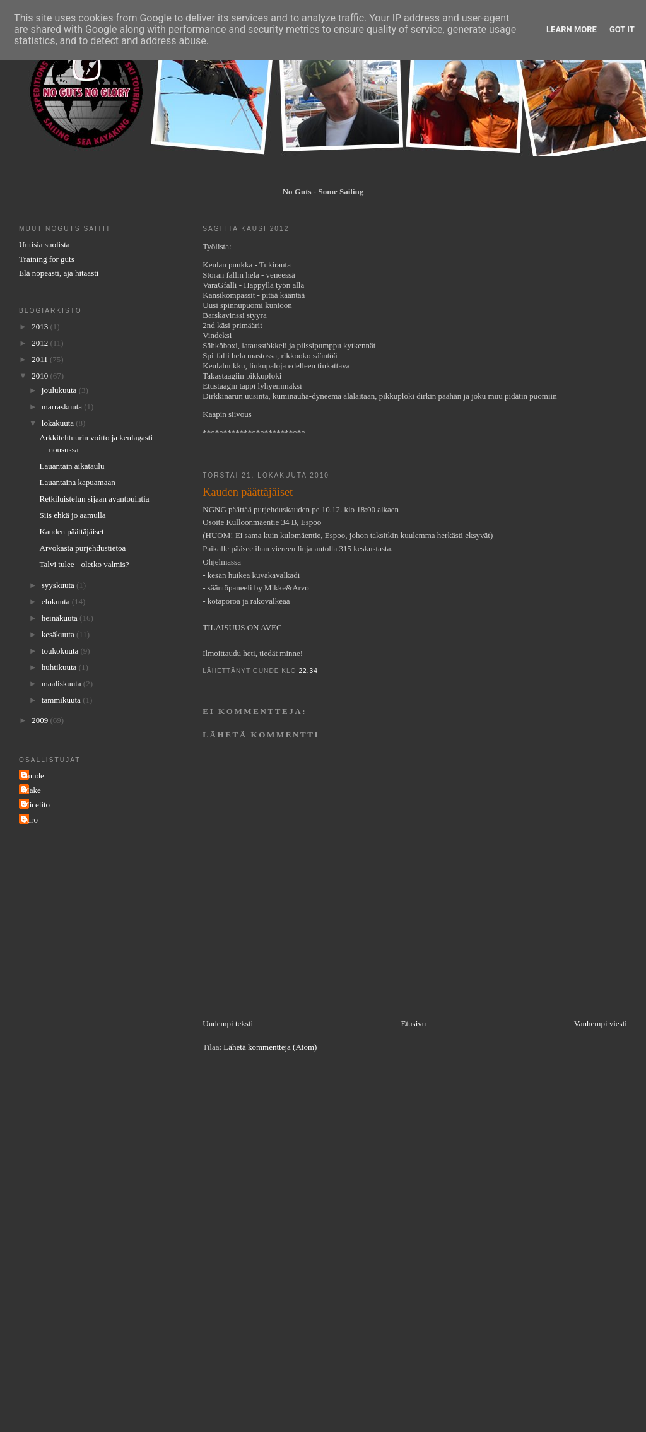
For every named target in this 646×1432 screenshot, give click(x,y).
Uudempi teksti (228, 1023)
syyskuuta (59, 585)
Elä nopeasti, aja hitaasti (58, 273)
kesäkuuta (59, 634)
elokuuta (57, 601)
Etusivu (413, 1023)
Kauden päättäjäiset (72, 531)
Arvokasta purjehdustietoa (83, 548)
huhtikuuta (60, 667)
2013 (41, 326)
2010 (41, 375)
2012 (41, 343)
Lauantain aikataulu (72, 466)
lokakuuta (59, 423)
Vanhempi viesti (600, 1023)
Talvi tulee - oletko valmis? (84, 564)
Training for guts (46, 259)
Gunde (33, 775)
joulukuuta (60, 390)
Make (31, 790)
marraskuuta (63, 406)
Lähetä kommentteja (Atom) (270, 1047)
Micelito (36, 804)
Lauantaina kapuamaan (77, 482)
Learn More (571, 29)
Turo (30, 820)
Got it (622, 29)
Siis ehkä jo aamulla (73, 515)
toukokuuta (61, 650)
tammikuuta (62, 700)
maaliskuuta (62, 683)
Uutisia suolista (44, 244)
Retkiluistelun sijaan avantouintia (95, 498)
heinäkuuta (60, 618)
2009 (41, 720)
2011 (41, 359)
